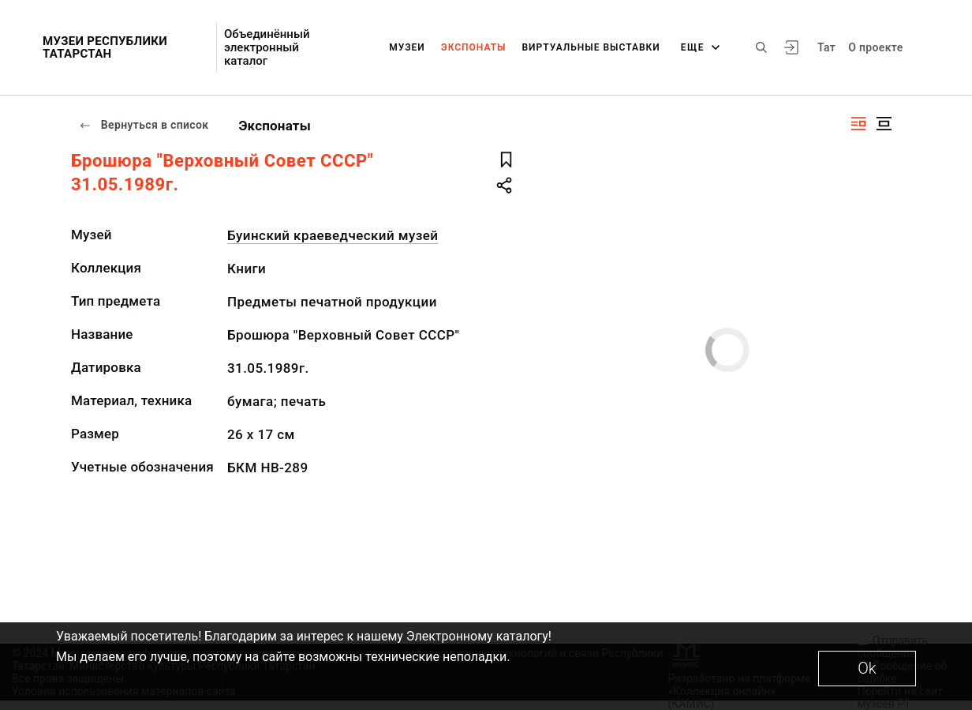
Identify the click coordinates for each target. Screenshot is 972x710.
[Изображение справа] (858, 123)
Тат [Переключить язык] (826, 47)
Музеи (407, 47)
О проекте (875, 47)
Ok (867, 668)
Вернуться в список (143, 124)
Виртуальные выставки (591, 47)
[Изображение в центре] (883, 123)
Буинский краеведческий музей (332, 235)
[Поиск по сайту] (761, 47)
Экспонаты (474, 47)
